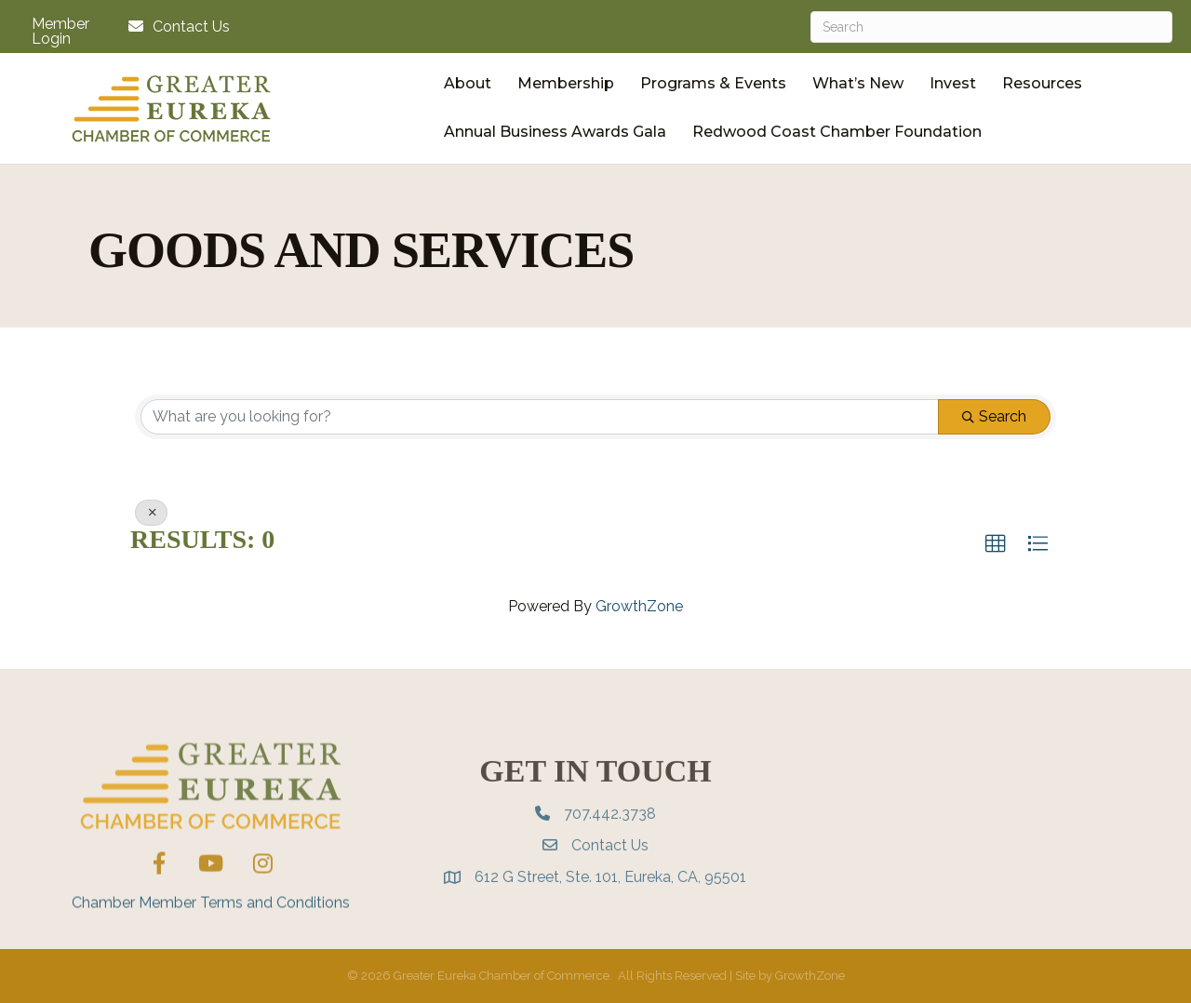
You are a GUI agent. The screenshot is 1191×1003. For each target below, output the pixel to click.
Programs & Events (713, 83)
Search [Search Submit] (994, 416)
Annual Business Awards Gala (555, 131)
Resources (1042, 83)
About (467, 83)
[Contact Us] (174, 26)
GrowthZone (639, 606)
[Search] (991, 27)
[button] (995, 544)
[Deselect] (151, 513)
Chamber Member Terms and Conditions (211, 941)
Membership (565, 83)
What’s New (857, 83)
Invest (953, 83)
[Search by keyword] (540, 417)
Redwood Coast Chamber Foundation (837, 131)
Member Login (60, 32)
